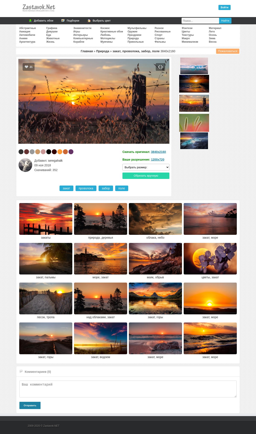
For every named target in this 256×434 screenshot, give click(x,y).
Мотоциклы (107, 38)
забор (106, 188)
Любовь (105, 34)
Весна (213, 41)
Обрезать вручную (146, 175)
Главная (87, 51)
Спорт (158, 34)
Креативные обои (111, 31)
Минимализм (190, 41)
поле (121, 188)
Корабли (78, 41)
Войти (224, 7)
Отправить (30, 405)
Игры (76, 31)
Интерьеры (80, 34)
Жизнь (50, 41)
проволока (86, 188)
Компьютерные (83, 38)
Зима (212, 38)
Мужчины (106, 41)
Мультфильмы (137, 28)
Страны (159, 38)
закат (66, 188)
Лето (212, 31)
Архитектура (27, 41)
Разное (159, 28)
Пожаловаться (227, 51)
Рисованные (163, 31)
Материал (215, 28)
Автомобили (27, 34)
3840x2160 (158, 152)
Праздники (134, 34)
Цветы (186, 31)
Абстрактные (27, 28)
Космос (105, 28)
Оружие (132, 31)
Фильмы (160, 41)
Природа (133, 38)
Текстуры (188, 34)
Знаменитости (82, 28)
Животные (53, 38)
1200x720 (157, 159)
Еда (48, 34)
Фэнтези (187, 28)
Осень (213, 34)
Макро (186, 38)
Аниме (23, 38)
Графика (51, 28)
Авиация (24, 31)
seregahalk (55, 160)
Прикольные (136, 41)
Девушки (52, 31)
